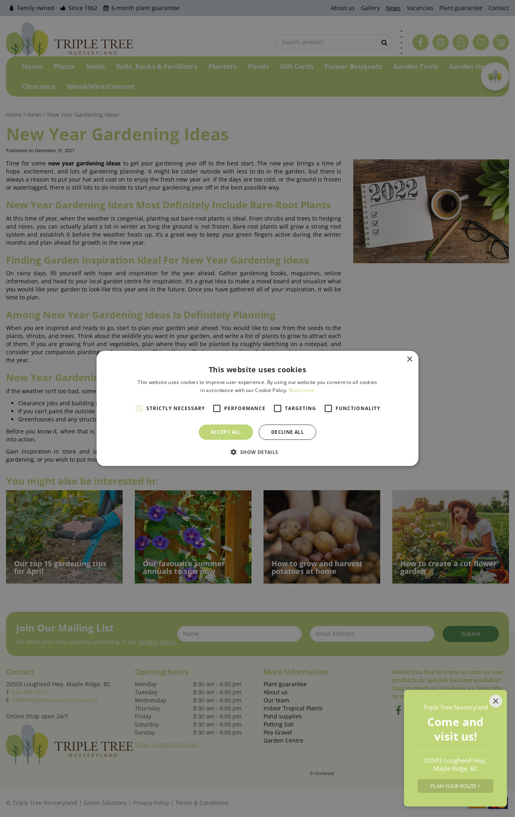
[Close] (495, 701)
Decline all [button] (287, 432)
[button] (257, 452)
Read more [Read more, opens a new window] (302, 390)
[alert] (257, 408)
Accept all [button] (226, 432)
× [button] (409, 360)
